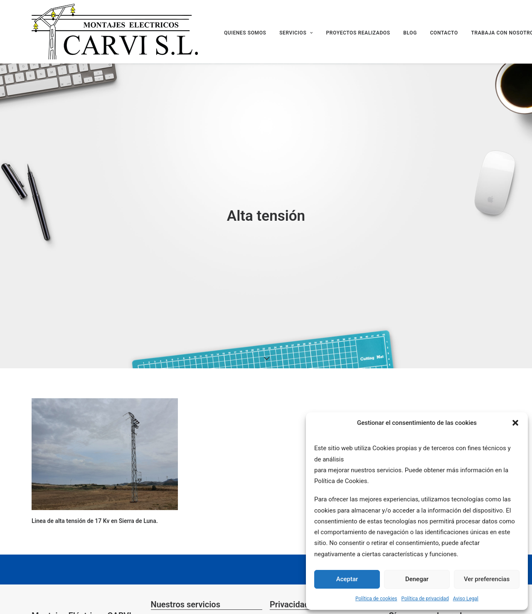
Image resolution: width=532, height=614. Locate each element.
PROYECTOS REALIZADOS (358, 33)
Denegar (417, 579)
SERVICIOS (296, 33)
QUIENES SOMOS (245, 33)
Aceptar (347, 579)
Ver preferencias (487, 579)
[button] (515, 423)
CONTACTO (444, 33)
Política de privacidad (425, 599)
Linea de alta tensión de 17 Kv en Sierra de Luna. (95, 521)
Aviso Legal (465, 599)
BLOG (410, 33)
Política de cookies (376, 599)
